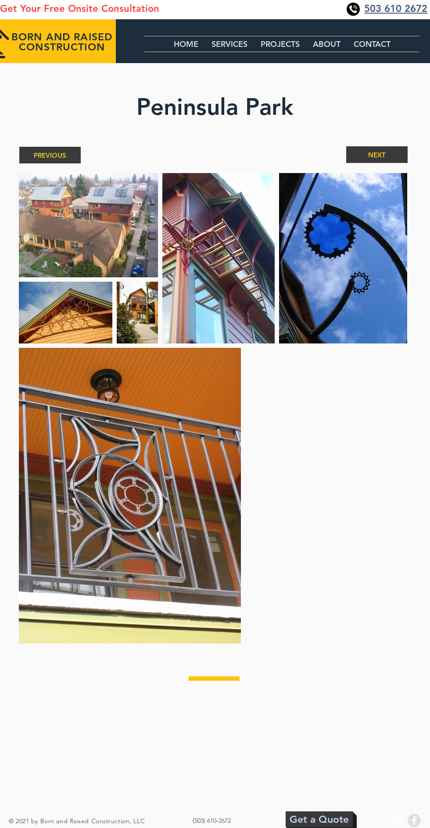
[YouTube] (396, 820)
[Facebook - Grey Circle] (414, 820)
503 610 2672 (395, 8)
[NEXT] (377, 154)
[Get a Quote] (319, 819)
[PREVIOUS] (50, 155)
